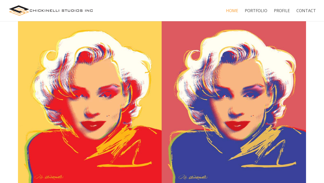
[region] (162, 102)
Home (232, 11)
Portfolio (256, 11)
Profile (282, 11)
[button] (8, 102)
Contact (306, 11)
